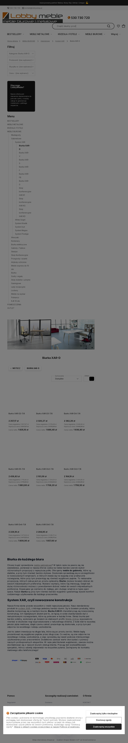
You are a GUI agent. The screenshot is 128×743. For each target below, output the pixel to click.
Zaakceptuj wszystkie (104, 726)
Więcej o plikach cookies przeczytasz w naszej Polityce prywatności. (47, 727)
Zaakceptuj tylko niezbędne (104, 713)
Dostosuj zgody (103, 720)
